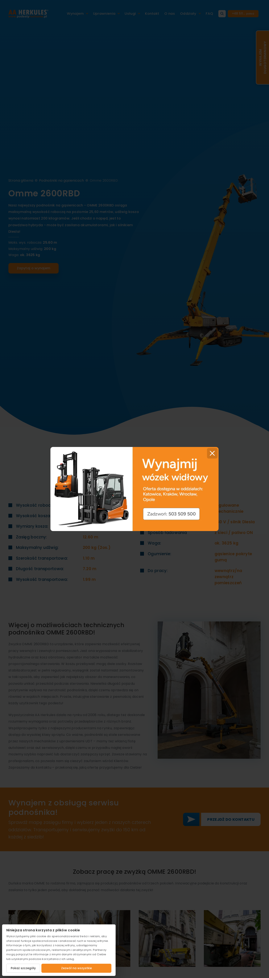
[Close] (212, 453)
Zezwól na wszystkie (76, 968)
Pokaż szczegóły (23, 968)
